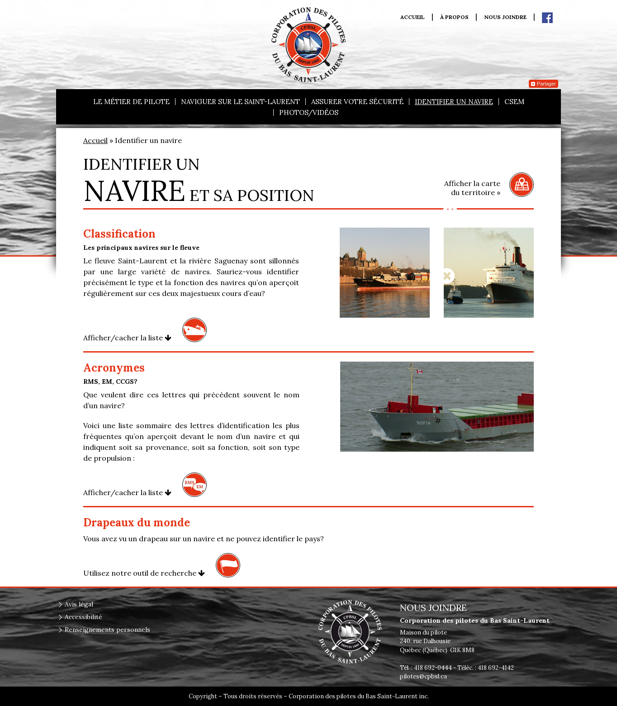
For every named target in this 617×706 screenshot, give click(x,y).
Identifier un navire (454, 101)
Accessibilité (83, 617)
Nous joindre (505, 17)
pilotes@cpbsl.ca (423, 676)
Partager (543, 83)
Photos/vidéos (308, 112)
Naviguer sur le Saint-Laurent (240, 101)
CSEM (514, 101)
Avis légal (79, 604)
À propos (454, 17)
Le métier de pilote (131, 101)
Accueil (412, 17)
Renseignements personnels (107, 629)
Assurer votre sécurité (357, 101)
